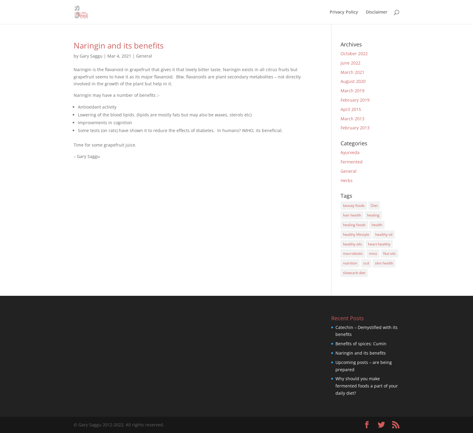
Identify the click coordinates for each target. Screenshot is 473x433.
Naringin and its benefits (118, 45)
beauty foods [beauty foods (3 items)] (354, 205)
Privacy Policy (344, 12)
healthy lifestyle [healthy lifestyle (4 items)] (356, 234)
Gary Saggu (91, 56)
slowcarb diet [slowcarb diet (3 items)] (354, 272)
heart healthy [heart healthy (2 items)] (379, 244)
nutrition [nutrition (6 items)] (350, 263)
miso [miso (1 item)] (373, 253)
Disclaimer (376, 12)
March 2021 (352, 72)
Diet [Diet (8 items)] (374, 205)
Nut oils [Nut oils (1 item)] (389, 253)
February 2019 (355, 100)
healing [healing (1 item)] (373, 215)
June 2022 (350, 63)
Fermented (352, 162)
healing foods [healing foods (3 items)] (354, 224)
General (144, 56)
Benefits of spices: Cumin (360, 343)
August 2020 (353, 81)
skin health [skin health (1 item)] (384, 263)
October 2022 (354, 53)
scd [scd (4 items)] (366, 263)
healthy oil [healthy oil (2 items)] (383, 234)
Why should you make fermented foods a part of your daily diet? (366, 386)
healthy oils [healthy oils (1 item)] (352, 244)
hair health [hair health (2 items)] (352, 215)
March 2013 (352, 119)
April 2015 (351, 109)
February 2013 (355, 128)
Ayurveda (350, 152)
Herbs (347, 180)
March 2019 (352, 90)
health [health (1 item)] (377, 224)
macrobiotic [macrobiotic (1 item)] (353, 253)
